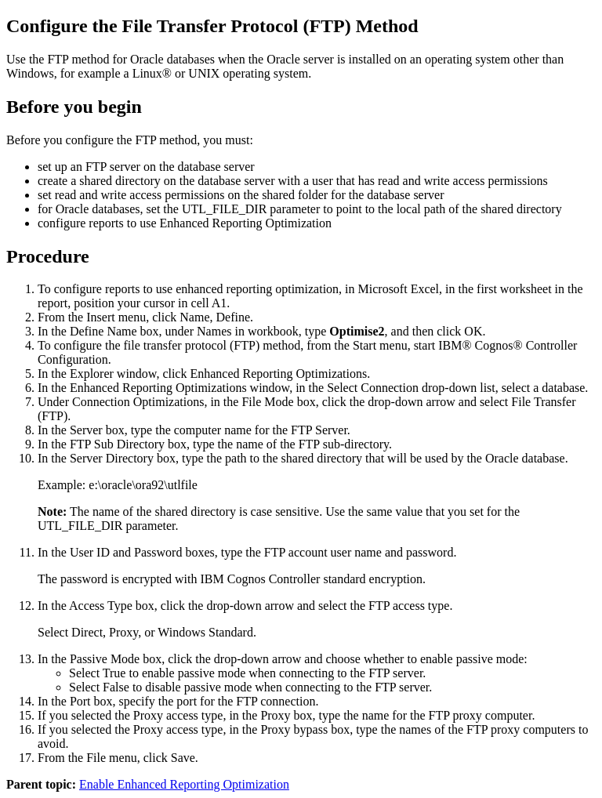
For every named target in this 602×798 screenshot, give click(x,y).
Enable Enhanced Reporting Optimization (184, 784)
